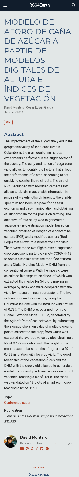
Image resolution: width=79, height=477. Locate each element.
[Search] (74, 5)
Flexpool (57, 443)
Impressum (39, 467)
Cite (8, 122)
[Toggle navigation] (5, 5)
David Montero (14, 107)
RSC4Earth (39, 5)
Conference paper (17, 403)
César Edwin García (39, 107)
